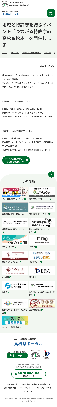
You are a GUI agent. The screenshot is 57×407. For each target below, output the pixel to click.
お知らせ (47, 52)
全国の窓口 (15, 52)
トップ (4, 52)
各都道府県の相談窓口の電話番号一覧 (36, 384)
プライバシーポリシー (44, 388)
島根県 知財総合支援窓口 (31, 52)
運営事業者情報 (10, 388)
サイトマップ (29, 391)
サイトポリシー (26, 388)
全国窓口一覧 (12, 384)
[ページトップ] (51, 174)
